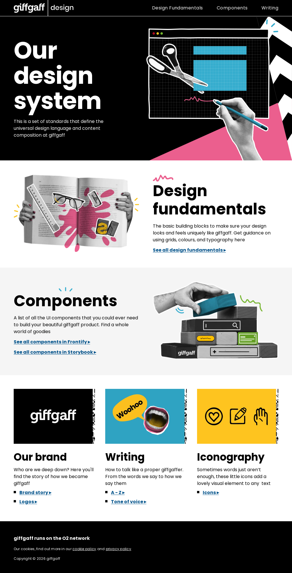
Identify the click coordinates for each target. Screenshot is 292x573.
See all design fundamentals (188, 250)
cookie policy (84, 548)
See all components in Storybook (53, 352)
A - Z (116, 492)
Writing (125, 457)
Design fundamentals (209, 200)
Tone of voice (127, 501)
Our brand (40, 457)
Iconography (231, 457)
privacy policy (118, 548)
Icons (209, 492)
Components (65, 301)
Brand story (33, 492)
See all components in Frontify (50, 342)
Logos (26, 501)
